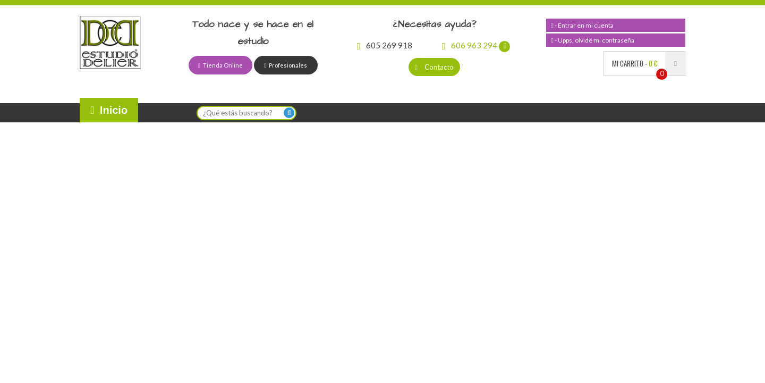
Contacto (434, 67)
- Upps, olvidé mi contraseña (592, 40)
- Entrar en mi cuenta (582, 25)
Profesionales (285, 65)
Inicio (109, 110)
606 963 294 (476, 45)
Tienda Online (220, 65)
